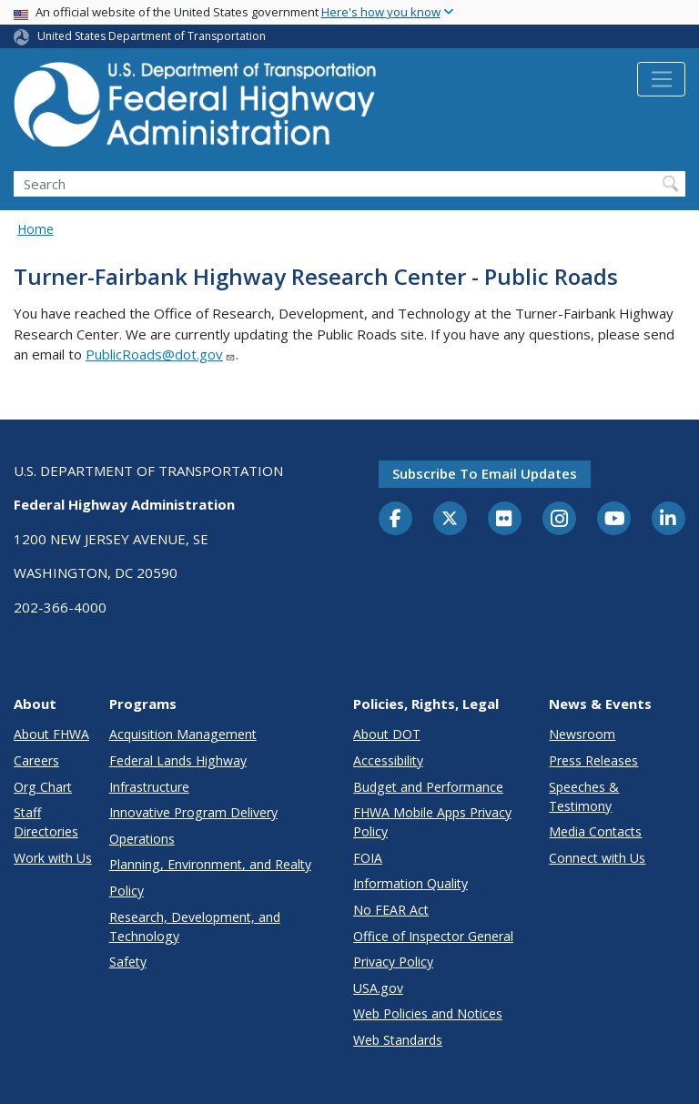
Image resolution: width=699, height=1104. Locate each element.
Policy (126, 890)
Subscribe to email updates (484, 473)
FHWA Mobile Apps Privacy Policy (432, 822)
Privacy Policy (393, 961)
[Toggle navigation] (661, 79)
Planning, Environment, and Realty (210, 864)
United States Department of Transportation (151, 36)
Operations (142, 838)
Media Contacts (595, 831)
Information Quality (410, 883)
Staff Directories (46, 822)
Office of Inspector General (433, 936)
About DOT (386, 734)
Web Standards (397, 1039)
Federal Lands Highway (178, 760)
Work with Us (53, 857)
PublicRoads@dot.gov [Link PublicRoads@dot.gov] (161, 354)
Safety (128, 961)
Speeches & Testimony (584, 796)
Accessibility (388, 760)
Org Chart (43, 786)
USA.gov (378, 988)
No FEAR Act (391, 909)
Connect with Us (597, 857)
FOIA (367, 857)
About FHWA (51, 734)
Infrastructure (149, 786)
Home (35, 229)
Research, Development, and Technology (194, 926)
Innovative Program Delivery (193, 812)
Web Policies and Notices (427, 1013)
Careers (36, 760)
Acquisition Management (183, 734)
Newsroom (582, 734)
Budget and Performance (428, 786)
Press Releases (593, 760)
